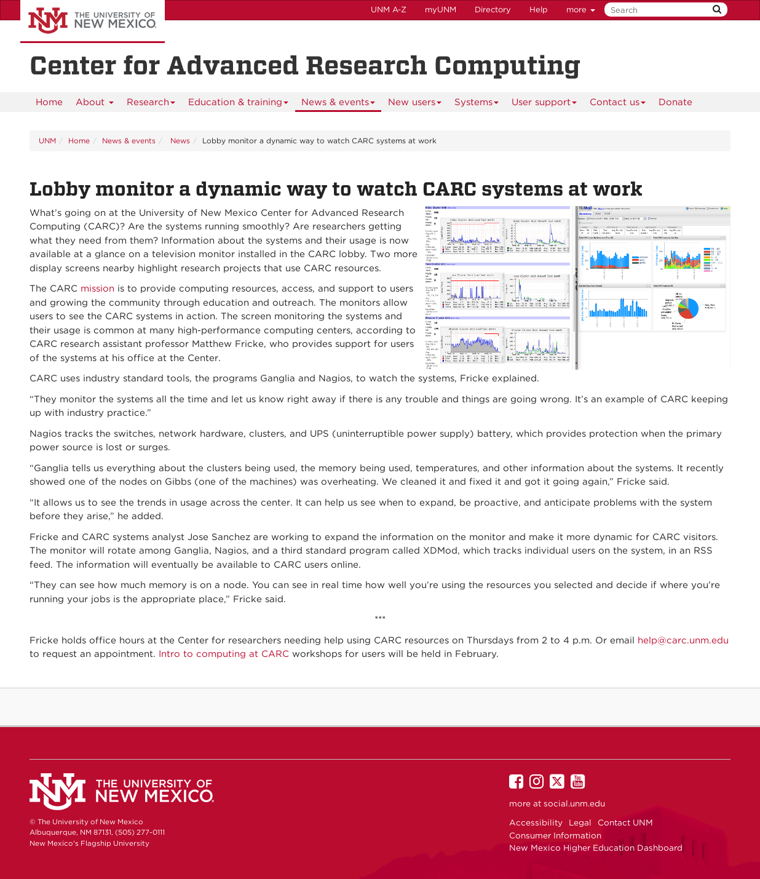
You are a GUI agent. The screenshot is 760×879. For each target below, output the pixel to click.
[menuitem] (49, 102)
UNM (47, 140)
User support (544, 104)
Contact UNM (625, 822)
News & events (338, 104)
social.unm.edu (574, 803)
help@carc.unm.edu (683, 640)
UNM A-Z (388, 9)
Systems (476, 104)
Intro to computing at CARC (224, 653)
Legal (580, 822)
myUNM (440, 9)
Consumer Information (555, 835)
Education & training (238, 104)
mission (97, 288)
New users (415, 104)
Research (151, 104)
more (580, 9)
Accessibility (536, 822)
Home (49, 102)
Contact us (618, 104)
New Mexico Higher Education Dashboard (596, 848)
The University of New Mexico (92, 21)
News (179, 140)
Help (538, 9)
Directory (493, 9)
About (95, 104)
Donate (675, 102)
